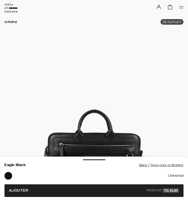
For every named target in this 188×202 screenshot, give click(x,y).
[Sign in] (158, 7)
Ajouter (94, 190)
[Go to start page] (10, 8)
